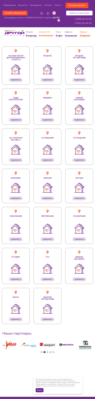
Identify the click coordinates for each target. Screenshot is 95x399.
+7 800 (83, 23)
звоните (30, 18)
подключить (16, 80)
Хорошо (39, 390)
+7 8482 (83, 19)
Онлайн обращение (14, 13)
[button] (42, 352)
